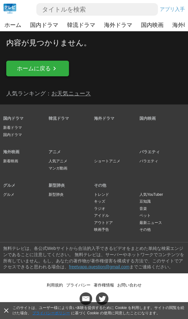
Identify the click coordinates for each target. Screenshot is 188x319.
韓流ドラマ (81, 25)
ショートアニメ (107, 161)
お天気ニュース (71, 93)
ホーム (12, 25)
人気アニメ (58, 161)
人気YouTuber (151, 194)
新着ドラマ (12, 127)
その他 (100, 185)
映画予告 (101, 229)
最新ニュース (150, 222)
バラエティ (149, 151)
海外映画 (11, 151)
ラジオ (99, 208)
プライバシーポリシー (51, 313)
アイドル (101, 215)
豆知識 (145, 201)
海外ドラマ (118, 25)
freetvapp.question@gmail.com (99, 266)
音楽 (143, 208)
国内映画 (152, 25)
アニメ (55, 151)
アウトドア (103, 222)
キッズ (99, 201)
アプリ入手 (172, 9)
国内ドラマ (44, 25)
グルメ (9, 185)
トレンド (101, 194)
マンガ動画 (58, 168)
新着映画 (10, 161)
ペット (145, 215)
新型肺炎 (57, 185)
